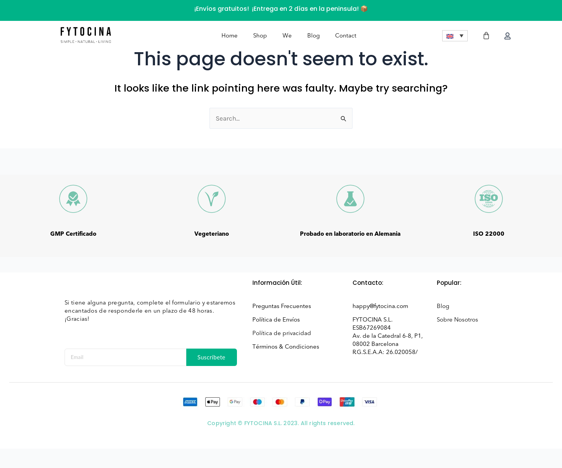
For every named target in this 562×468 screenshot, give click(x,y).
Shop (260, 36)
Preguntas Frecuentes (281, 306)
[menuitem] (455, 36)
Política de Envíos (276, 319)
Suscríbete (212, 357)
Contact (345, 36)
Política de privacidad (281, 333)
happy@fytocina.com (380, 306)
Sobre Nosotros (457, 319)
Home (229, 36)
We (287, 36)
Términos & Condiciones (285, 347)
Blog (313, 36)
